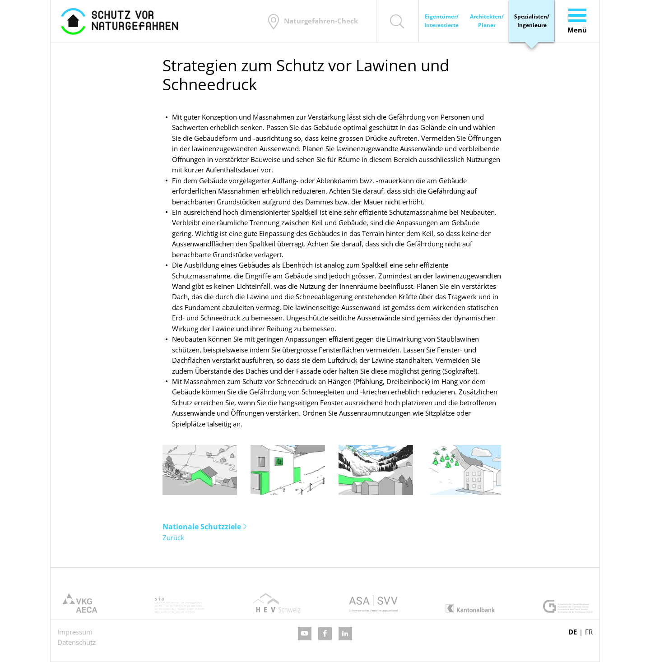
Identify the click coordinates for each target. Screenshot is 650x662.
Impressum (75, 631)
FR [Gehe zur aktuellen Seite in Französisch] (589, 631)
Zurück (173, 537)
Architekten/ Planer (487, 21)
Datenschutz (76, 642)
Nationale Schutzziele (201, 527)
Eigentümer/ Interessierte (441, 21)
